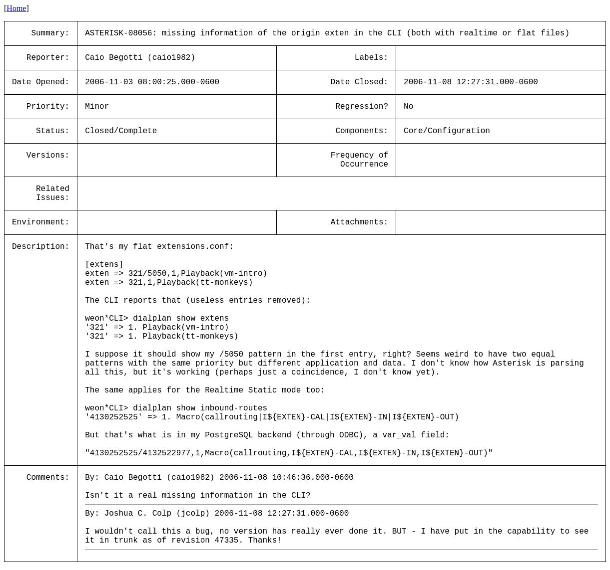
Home (16, 8)
